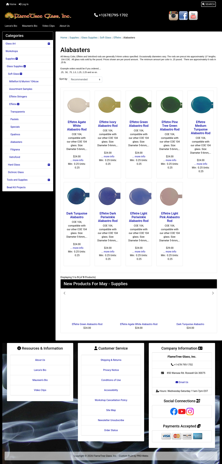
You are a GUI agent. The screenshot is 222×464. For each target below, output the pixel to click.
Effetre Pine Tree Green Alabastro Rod (169, 125)
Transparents (15, 111)
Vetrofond (13, 157)
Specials (13, 126)
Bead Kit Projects (16, 187)
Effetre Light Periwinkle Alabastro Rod (138, 217)
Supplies (74, 37)
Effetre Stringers (16, 96)
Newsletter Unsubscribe (111, 420)
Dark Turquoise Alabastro (76, 215)
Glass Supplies (89, 37)
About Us (65, 25)
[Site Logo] (38, 16)
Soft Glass (105, 37)
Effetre (117, 37)
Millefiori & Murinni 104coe (22, 81)
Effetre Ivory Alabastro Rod (107, 124)
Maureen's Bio (29, 25)
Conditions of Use (111, 380)
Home (11, 4)
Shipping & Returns (111, 360)
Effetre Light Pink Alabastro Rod (170, 217)
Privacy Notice (111, 370)
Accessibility (111, 390)
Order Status (111, 430)
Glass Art (28, 43)
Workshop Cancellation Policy (111, 400)
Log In (24, 4)
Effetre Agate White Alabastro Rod (76, 125)
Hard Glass (28, 164)
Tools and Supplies (28, 179)
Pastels (12, 119)
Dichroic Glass (15, 172)
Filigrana (13, 149)
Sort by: (63, 79)
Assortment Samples (19, 89)
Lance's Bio (11, 25)
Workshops (12, 51)
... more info (76, 160)
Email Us (182, 382)
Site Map (111, 410)
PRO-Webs (142, 455)
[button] (208, 4)
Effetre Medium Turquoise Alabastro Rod (200, 127)
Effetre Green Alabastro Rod (138, 124)
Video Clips (48, 25)
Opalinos (13, 134)
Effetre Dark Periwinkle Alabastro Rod (107, 217)
